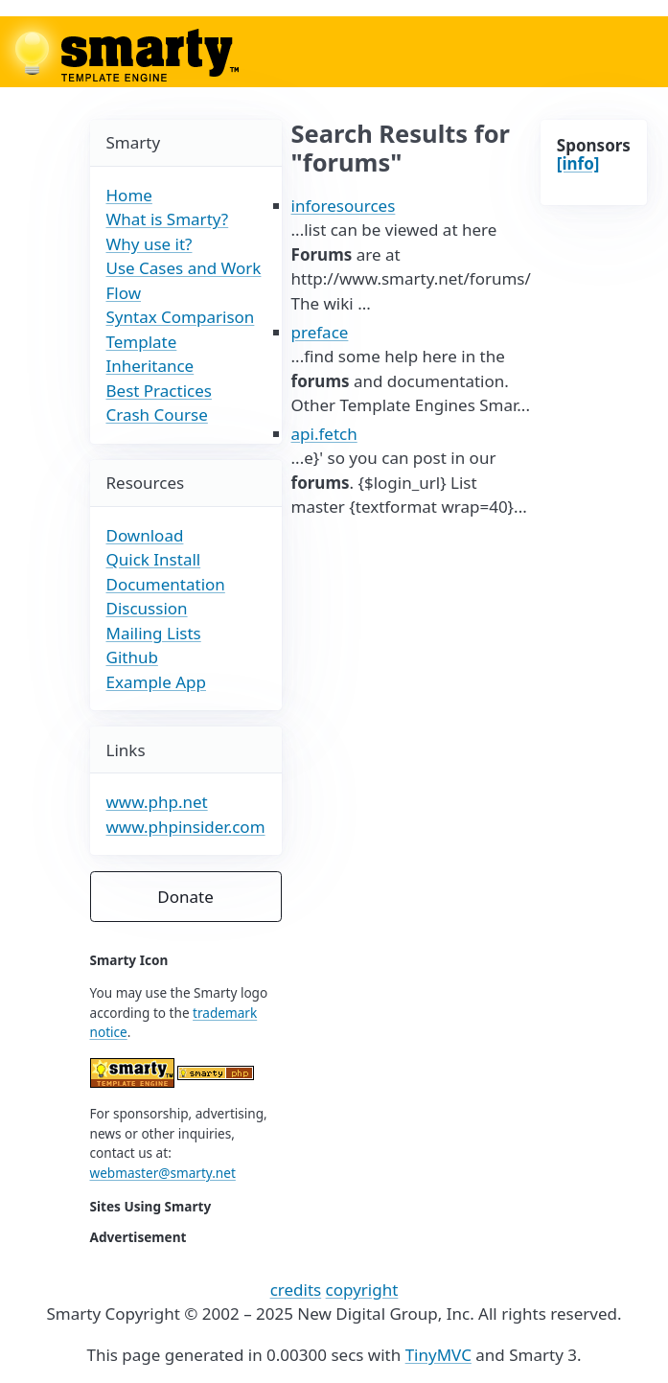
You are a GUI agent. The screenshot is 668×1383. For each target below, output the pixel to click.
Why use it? (149, 244)
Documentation (165, 584)
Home (129, 195)
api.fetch (324, 434)
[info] (578, 163)
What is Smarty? (167, 219)
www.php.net (157, 802)
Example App (156, 682)
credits (296, 1290)
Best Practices (159, 391)
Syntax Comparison (180, 317)
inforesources (343, 206)
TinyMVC (438, 1355)
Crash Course (157, 414)
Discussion (147, 608)
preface (320, 332)
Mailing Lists (153, 633)
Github (132, 657)
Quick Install (153, 559)
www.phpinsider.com (185, 827)
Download (145, 535)
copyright (362, 1290)
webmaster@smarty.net (163, 1173)
